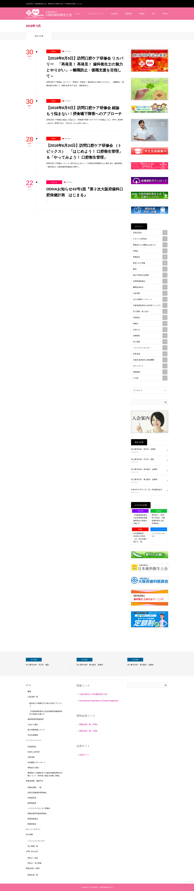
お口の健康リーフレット (150, 299)
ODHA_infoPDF (34, 752)
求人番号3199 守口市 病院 (142, 459)
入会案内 (114, 14)
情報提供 (150, 256)
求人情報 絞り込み (150, 311)
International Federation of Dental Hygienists (98, 701)
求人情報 (150, 341)
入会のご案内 (33, 724)
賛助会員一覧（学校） (89, 724)
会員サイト (84, 755)
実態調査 (150, 371)
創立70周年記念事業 (150, 275)
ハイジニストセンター (150, 347)
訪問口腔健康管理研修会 (37, 793)
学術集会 (150, 317)
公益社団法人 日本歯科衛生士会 (93, 694)
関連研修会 (32, 824)
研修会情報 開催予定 (34, 781)
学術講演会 (32, 747)
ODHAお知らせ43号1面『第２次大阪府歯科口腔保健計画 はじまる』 (84, 192)
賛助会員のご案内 (33, 868)
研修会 (142, 14)
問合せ (165, 14)
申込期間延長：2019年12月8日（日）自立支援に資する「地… (140, 537)
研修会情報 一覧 (34, 787)
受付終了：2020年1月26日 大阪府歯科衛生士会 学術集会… (159, 519)
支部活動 (31, 757)
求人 (154, 14)
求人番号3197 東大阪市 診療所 (144, 479)
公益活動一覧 (33, 697)
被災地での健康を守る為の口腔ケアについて (45, 704)
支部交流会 (150, 232)
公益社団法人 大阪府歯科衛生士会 (101, 887)
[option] (49, 664)
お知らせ (54, 182)
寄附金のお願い (34, 768)
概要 (29, 691)
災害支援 (150, 353)
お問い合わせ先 (32, 851)
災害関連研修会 (150, 281)
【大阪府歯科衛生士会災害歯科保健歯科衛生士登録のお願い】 (140, 519)
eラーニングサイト (33, 829)
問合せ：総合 (33, 858)
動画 (150, 269)
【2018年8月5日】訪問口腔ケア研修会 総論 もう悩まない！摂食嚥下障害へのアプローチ (84, 111)
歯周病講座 (32, 803)
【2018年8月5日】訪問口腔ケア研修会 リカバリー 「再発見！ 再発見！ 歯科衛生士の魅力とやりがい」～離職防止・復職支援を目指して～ (84, 67)
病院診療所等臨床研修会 (37, 813)
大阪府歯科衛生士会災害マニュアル (150, 305)
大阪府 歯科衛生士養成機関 (150, 359)
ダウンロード (150, 365)
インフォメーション (95, 14)
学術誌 (150, 250)
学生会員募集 (33, 735)
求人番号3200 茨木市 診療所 (143, 449)
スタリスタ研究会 (150, 238)
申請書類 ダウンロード (36, 762)
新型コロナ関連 (150, 263)
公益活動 (150, 293)
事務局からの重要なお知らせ (150, 244)
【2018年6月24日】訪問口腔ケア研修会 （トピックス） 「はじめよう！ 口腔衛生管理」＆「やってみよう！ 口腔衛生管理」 (84, 151)
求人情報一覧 (33, 846)
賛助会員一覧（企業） (89, 731)
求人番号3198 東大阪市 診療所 (144, 469)
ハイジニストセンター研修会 (39, 808)
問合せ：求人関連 (34, 863)
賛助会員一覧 (33, 875)
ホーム (77, 14)
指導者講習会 (33, 819)
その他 (150, 378)
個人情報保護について (36, 730)
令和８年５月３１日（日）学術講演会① (146, 490)
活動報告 (128, 14)
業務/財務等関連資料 (36, 719)
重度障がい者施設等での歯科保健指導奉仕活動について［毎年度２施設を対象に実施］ (45, 774)
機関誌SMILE (150, 287)
